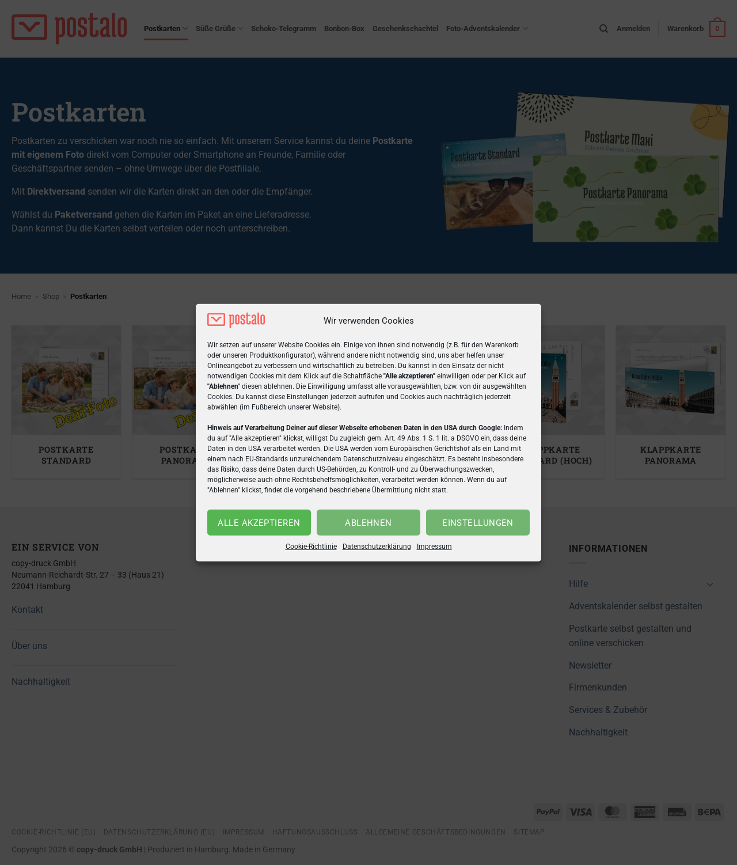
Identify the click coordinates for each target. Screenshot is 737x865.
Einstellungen (478, 523)
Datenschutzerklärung (377, 546)
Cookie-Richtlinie (311, 546)
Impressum (434, 546)
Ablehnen (368, 523)
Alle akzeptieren (259, 523)
